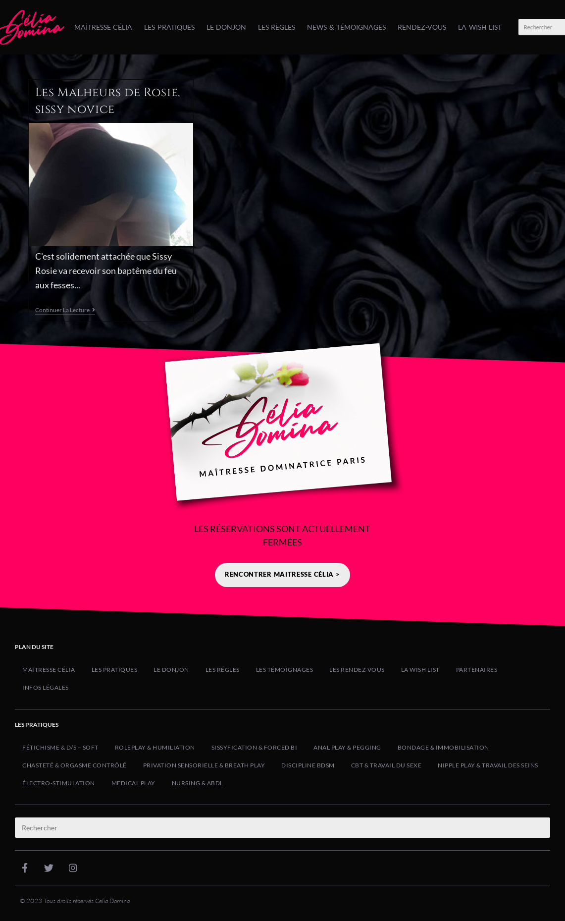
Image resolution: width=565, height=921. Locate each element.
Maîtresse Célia (103, 27)
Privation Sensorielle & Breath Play (204, 765)
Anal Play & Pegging (347, 747)
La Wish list (480, 27)
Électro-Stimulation (58, 783)
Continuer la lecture (65, 310)
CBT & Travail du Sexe (386, 765)
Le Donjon (226, 27)
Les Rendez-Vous (357, 669)
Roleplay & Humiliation (155, 747)
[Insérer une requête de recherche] (282, 827)
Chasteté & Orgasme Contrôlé (74, 765)
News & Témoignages (346, 27)
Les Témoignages (284, 669)
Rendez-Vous (422, 27)
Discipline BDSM (308, 765)
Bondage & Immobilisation (443, 747)
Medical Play (133, 783)
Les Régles (222, 669)
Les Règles (276, 27)
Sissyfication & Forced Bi (254, 747)
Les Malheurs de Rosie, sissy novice (107, 101)
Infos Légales (45, 687)
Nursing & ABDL (197, 783)
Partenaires (477, 669)
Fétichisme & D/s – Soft (60, 747)
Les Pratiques (169, 27)
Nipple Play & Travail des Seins (488, 765)
